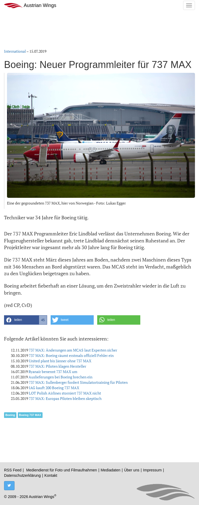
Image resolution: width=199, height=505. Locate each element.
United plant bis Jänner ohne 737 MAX (60, 360)
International (15, 51)
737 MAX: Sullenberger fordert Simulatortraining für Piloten (78, 382)
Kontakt (50, 475)
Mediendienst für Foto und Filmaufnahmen (61, 470)
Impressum (152, 470)
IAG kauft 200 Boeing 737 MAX (54, 387)
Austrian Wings (30, 5)
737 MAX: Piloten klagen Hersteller (57, 366)
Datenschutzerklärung (22, 475)
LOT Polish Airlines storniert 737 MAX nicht (65, 393)
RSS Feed (13, 470)
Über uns (131, 470)
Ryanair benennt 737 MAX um (53, 371)
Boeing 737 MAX (30, 415)
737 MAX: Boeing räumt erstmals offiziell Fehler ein (71, 355)
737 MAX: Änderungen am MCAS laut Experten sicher (73, 350)
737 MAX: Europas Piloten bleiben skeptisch (65, 398)
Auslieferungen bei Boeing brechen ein (60, 376)
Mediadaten (110, 470)
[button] (25, 320)
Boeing (10, 415)
